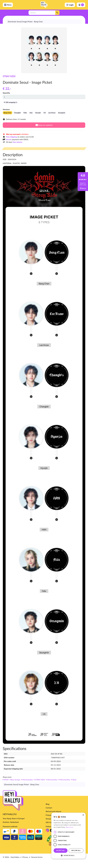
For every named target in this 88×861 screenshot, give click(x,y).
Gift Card (49, 822)
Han (31, 113)
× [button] (83, 815)
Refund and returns (53, 811)
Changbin (17, 113)
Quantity (6, 93)
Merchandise (27, 780)
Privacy (25, 857)
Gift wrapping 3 (11, 102)
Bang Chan (7, 113)
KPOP (6, 780)
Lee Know (51, 113)
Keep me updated (44, 125)
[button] (68, 855)
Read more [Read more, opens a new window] (69, 827)
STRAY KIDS (9, 76)
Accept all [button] (60, 850)
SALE (73, 780)
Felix (25, 113)
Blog (47, 804)
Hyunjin (38, 113)
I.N (45, 113)
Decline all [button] (76, 850)
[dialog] (68, 836)
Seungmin (61, 113)
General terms (37, 857)
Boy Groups (15, 780)
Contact (49, 808)
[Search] (57, 12)
